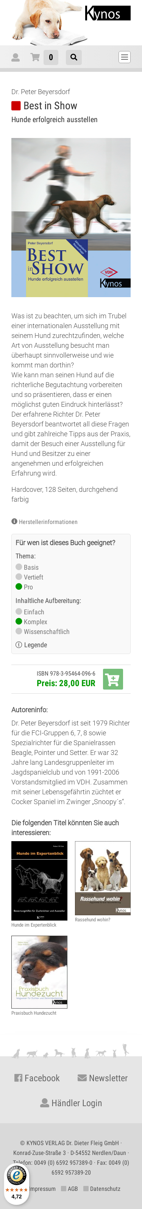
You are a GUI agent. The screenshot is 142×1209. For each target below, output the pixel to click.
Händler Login (71, 1103)
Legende (35, 645)
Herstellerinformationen (48, 521)
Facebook (37, 1078)
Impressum (39, 1188)
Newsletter (103, 1078)
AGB (69, 1188)
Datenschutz (101, 1188)
